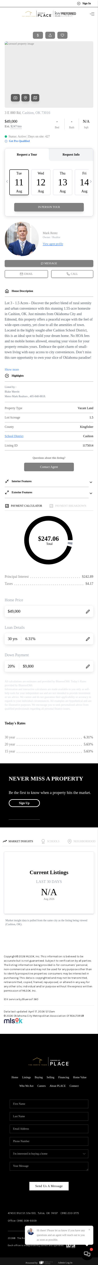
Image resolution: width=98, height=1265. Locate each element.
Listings (26, 1077)
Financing (63, 1077)
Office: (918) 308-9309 (22, 1220)
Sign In (84, 3)
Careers (41, 1085)
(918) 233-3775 (69, 1213)
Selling (50, 1077)
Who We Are (26, 1085)
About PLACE (58, 1085)
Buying (39, 1077)
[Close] (89, 1229)
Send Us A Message (49, 1186)
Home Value (79, 1077)
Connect (74, 1085)
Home (14, 1077)
